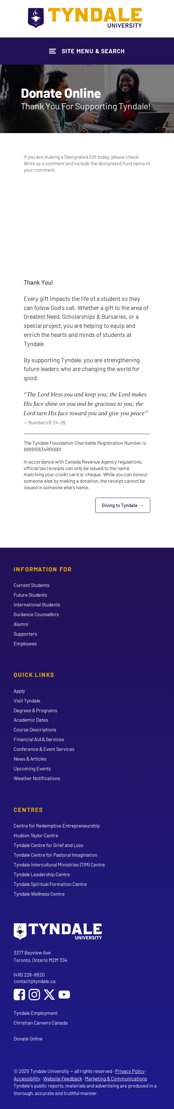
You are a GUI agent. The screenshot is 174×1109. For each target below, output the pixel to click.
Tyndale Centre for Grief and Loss (48, 845)
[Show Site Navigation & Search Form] (87, 51)
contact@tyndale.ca (35, 981)
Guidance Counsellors (36, 614)
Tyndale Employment (36, 1013)
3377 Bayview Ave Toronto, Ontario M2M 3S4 (40, 956)
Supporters (25, 634)
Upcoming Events (32, 768)
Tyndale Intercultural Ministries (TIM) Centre (59, 864)
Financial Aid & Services (39, 739)
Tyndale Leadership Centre (42, 874)
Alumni (21, 624)
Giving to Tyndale (126, 507)
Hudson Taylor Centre (36, 835)
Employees (25, 643)
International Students (37, 604)
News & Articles (30, 759)
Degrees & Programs (35, 710)
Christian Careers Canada (41, 1023)
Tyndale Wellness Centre (39, 894)
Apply (19, 691)
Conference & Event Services (44, 749)
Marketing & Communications (116, 1078)
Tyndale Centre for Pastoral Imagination (55, 855)
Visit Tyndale (27, 701)
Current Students (31, 585)
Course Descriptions (35, 729)
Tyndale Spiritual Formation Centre (50, 884)
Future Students (30, 595)
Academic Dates (31, 720)
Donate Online (28, 1038)
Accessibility (27, 1078)
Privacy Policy (130, 1071)
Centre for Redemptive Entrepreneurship (57, 826)
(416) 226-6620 (29, 975)
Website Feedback (62, 1078)
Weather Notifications (37, 778)
